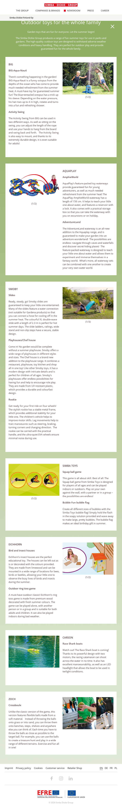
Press (89, 10)
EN (101, 768)
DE (106, 768)
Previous (66, 78)
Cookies (38, 768)
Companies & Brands (46, 10)
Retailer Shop (75, 768)
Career (103, 10)
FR (111, 768)
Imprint (9, 768)
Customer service (55, 768)
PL (116, 768)
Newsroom (72, 10)
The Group (20, 10)
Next (109, 78)
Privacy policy (23, 768)
